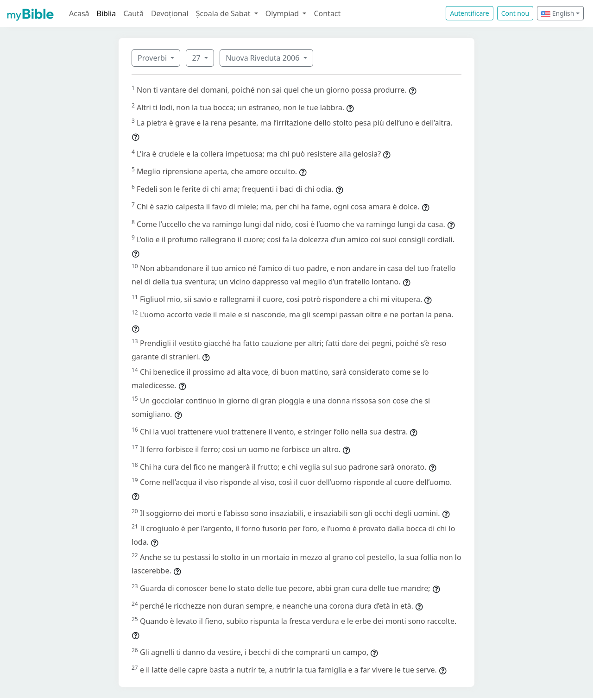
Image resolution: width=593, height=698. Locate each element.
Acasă (79, 13)
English (557, 13)
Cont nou (515, 13)
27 (197, 58)
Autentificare (469, 13)
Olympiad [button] (283, 13)
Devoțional (170, 13)
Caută (133, 13)
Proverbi (153, 58)
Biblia (106, 13)
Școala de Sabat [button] (224, 13)
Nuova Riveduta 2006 (263, 58)
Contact (327, 13)
